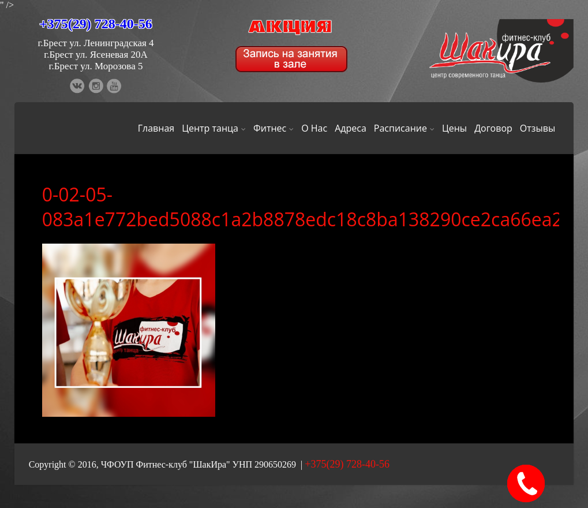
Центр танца (214, 128)
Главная (156, 128)
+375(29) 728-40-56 (95, 23)
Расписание (404, 128)
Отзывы (537, 128)
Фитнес (273, 128)
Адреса (350, 128)
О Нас (314, 128)
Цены (454, 128)
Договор (493, 128)
